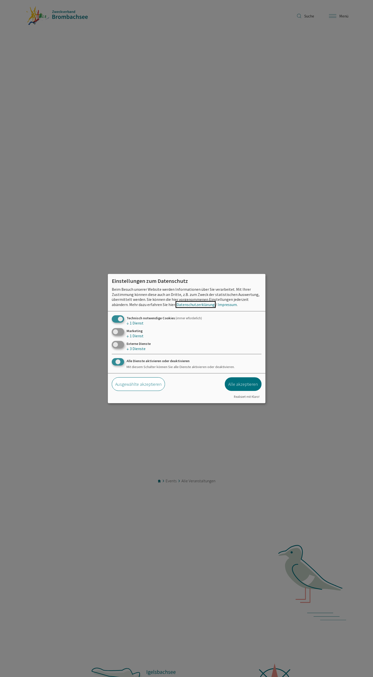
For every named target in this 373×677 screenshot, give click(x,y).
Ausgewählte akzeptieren (138, 384)
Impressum (227, 304)
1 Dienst (135, 323)
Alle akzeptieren (243, 384)
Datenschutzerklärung (196, 304)
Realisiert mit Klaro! (246, 396)
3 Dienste (136, 348)
